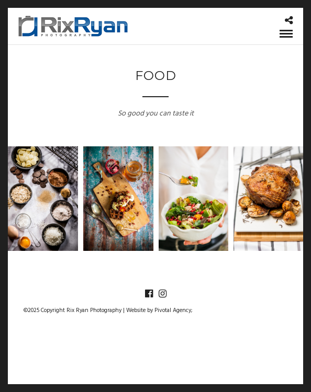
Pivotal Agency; (173, 310)
